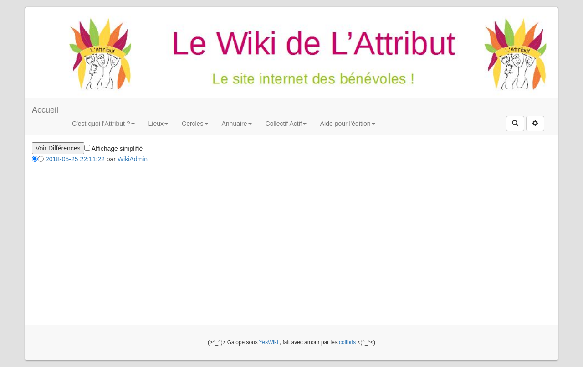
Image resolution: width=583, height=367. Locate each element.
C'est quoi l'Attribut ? (103, 123)
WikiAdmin (133, 159)
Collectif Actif (286, 123)
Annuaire (237, 123)
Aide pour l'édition (347, 123)
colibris (347, 342)
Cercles (195, 123)
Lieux (158, 123)
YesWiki (268, 342)
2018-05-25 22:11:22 (75, 159)
